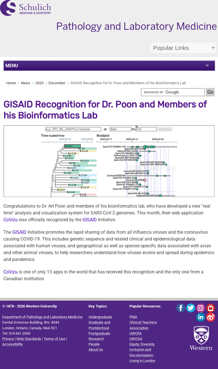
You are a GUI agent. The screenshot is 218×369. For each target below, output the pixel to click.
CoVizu (10, 219)
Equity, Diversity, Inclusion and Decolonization (142, 349)
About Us (96, 349)
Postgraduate (99, 333)
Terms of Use (54, 339)
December (57, 83)
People (94, 344)
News (25, 83)
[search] (173, 92)
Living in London (142, 361)
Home (11, 83)
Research (96, 339)
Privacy (8, 339)
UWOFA (135, 333)
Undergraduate (100, 317)
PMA (133, 317)
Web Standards (28, 339)
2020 (39, 83)
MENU (11, 65)
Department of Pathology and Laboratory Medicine (42, 317)
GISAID (90, 219)
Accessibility (12, 344)
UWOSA (135, 339)
